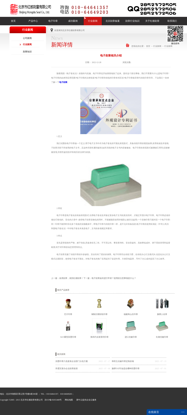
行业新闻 (157, 46)
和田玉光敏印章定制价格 (123, 361)
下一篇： (109, 278)
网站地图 (68, 400)
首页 (13, 21)
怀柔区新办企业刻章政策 (67, 368)
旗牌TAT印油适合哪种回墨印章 (126, 368)
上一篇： (67, 278)
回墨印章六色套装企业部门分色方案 (72, 361)
